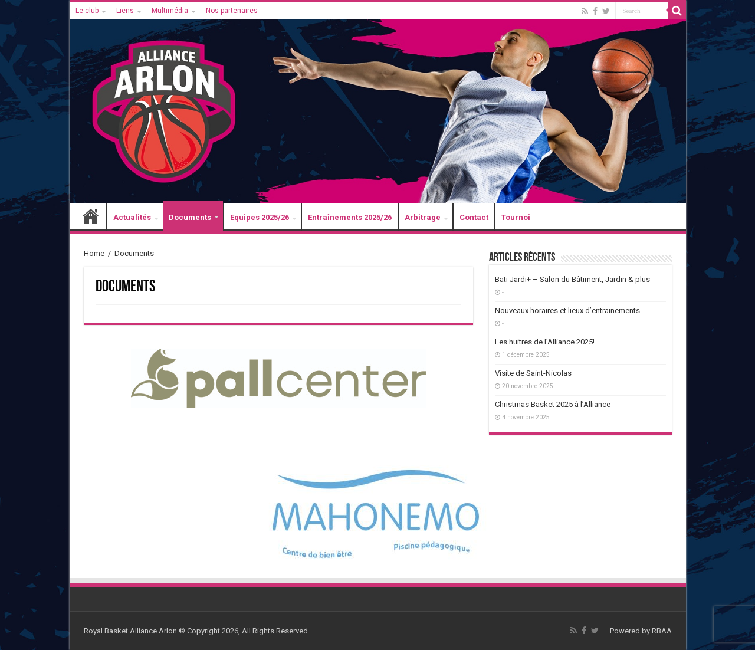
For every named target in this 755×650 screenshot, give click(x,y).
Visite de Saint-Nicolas (533, 373)
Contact (473, 217)
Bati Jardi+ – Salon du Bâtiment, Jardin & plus (572, 279)
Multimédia (170, 10)
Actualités (132, 217)
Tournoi (515, 217)
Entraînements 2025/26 (350, 217)
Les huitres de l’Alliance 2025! (545, 341)
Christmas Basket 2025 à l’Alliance (552, 404)
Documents (190, 217)
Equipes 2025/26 (259, 217)
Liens (125, 10)
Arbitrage (423, 217)
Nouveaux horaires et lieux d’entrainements (567, 310)
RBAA (662, 630)
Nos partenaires (232, 10)
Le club (87, 10)
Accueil (91, 217)
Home (94, 253)
